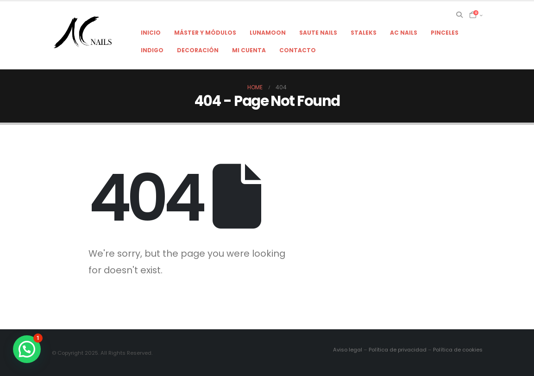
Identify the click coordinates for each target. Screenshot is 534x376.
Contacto (297, 50)
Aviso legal (347, 349)
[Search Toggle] (459, 14)
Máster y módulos (205, 33)
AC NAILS (403, 33)
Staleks (364, 33)
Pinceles (445, 33)
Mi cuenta (249, 50)
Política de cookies (458, 349)
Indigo (152, 50)
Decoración (198, 50)
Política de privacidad (398, 349)
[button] (27, 349)
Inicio (151, 33)
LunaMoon (268, 33)
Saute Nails (318, 33)
